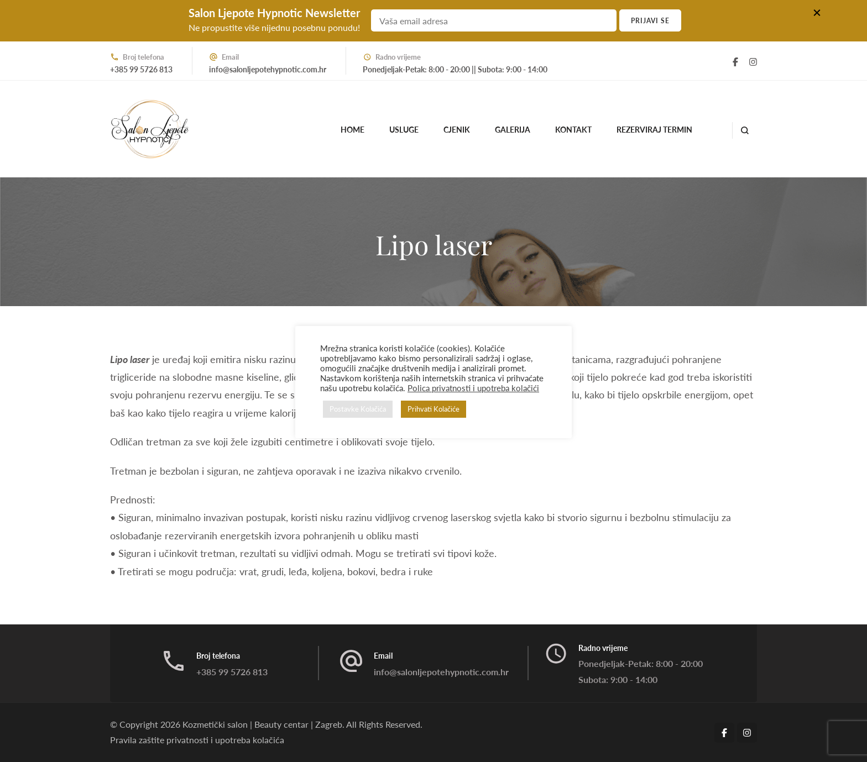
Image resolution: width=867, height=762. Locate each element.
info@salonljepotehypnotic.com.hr (267, 69)
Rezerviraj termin (654, 129)
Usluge (404, 129)
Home (352, 129)
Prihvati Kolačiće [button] (433, 408)
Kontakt (573, 129)
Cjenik (456, 129)
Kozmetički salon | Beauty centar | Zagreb (262, 724)
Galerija (512, 129)
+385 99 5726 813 (141, 69)
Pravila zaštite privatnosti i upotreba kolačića (197, 739)
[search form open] (744, 130)
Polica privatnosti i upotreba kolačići (473, 388)
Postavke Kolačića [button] (358, 408)
